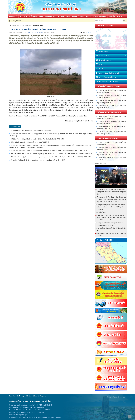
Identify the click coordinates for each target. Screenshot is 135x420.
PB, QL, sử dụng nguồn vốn (107, 77)
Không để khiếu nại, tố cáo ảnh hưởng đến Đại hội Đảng (30, 142)
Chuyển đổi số (103, 52)
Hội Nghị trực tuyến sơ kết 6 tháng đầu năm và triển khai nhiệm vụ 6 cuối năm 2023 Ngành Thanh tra (111, 207)
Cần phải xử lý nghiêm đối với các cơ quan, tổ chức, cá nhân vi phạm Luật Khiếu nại (38, 160)
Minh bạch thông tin (104, 60)
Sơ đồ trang (20, 396)
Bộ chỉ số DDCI (101, 212)
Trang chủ (15, 26)
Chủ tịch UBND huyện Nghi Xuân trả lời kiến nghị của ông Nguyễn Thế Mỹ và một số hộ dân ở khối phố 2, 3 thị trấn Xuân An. (49, 150)
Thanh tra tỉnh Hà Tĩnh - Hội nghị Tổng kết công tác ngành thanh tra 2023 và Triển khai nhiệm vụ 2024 (111, 192)
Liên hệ (35, 396)
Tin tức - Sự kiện (103, 56)
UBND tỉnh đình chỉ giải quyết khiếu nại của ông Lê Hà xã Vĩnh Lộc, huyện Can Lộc (37, 139)
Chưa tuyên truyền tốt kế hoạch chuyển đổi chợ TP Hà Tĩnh (31, 130)
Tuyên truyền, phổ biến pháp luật (108, 73)
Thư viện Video (101, 163)
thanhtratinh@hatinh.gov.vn (20, 415)
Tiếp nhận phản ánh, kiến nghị (108, 82)
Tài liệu (100, 69)
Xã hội (100, 64)
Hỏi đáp (28, 396)
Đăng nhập (43, 396)
